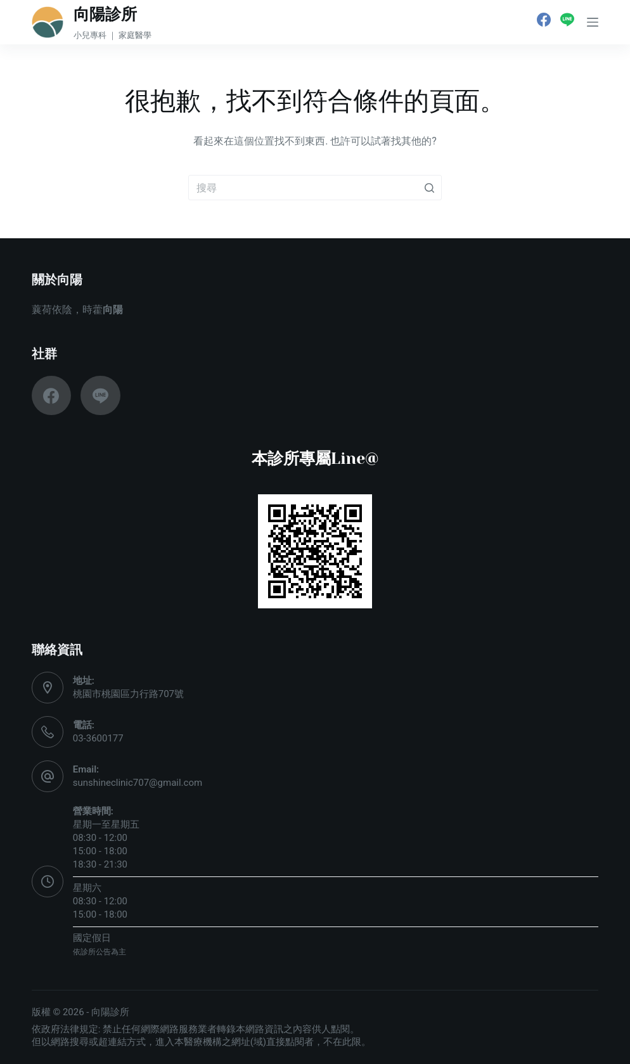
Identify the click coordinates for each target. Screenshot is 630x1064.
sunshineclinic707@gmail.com (137, 782)
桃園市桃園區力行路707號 (128, 694)
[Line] (567, 20)
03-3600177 (98, 738)
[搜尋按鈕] (429, 187)
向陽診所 (105, 14)
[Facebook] (544, 20)
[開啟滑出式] (592, 22)
